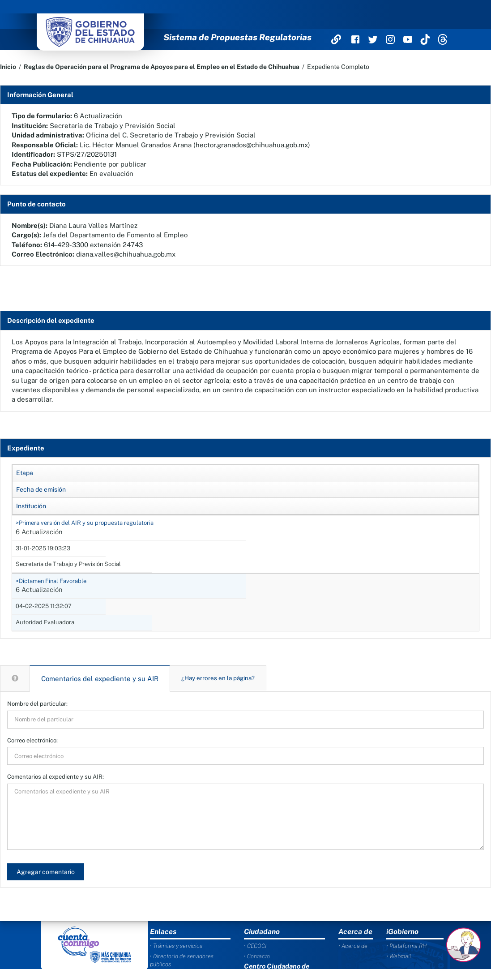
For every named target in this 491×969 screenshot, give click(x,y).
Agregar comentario (46, 871)
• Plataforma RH (406, 946)
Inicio (8, 66)
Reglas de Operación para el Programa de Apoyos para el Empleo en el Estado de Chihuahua (161, 66)
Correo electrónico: (32, 740)
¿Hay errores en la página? (218, 678)
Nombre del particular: (37, 703)
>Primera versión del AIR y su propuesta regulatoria (85, 522)
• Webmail (398, 956)
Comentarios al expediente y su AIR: (55, 776)
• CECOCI (255, 946)
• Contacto (257, 956)
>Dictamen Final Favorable (51, 581)
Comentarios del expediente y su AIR (99, 678)
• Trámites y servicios (176, 946)
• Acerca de (352, 946)
